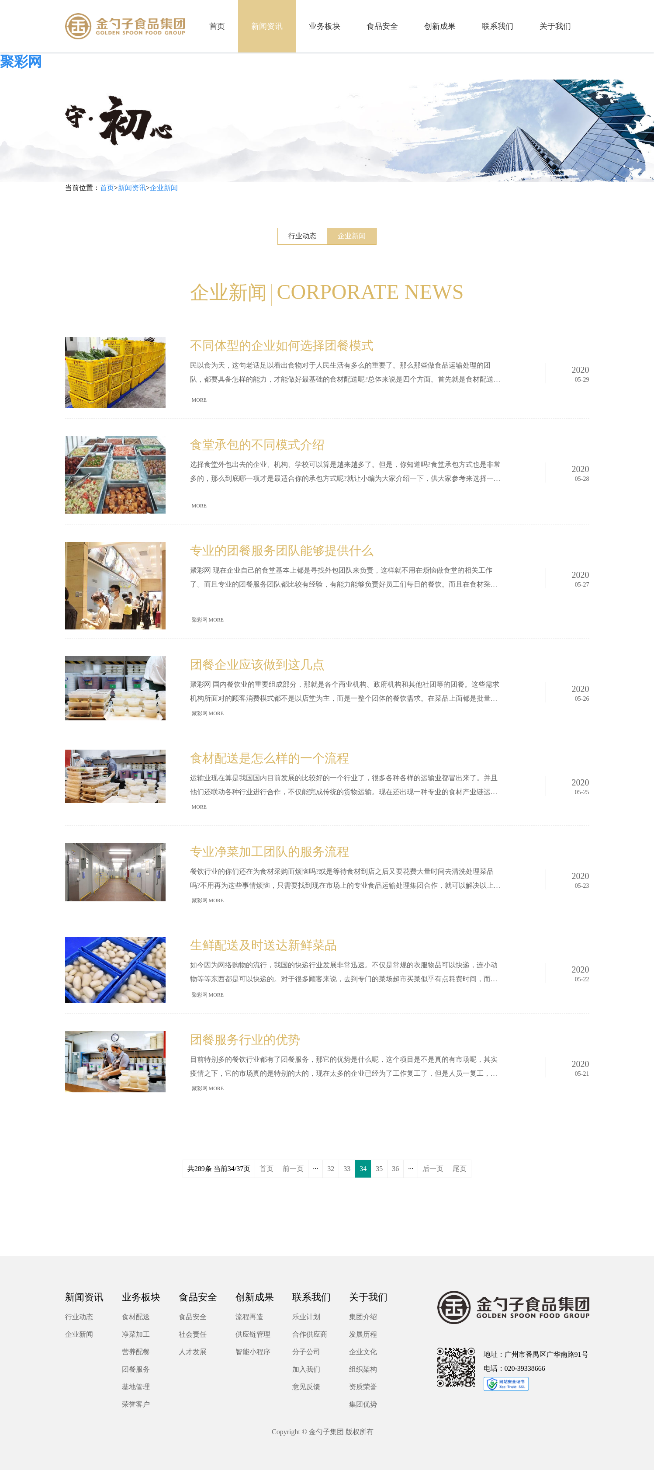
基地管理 (136, 1386)
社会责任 (193, 1334)
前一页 (293, 1168)
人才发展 (193, 1351)
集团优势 (363, 1404)
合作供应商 (309, 1334)
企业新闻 (164, 187)
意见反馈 (306, 1386)
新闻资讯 (132, 187)
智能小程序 (252, 1351)
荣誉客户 (136, 1404)
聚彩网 (21, 62)
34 (363, 1168)
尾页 (460, 1168)
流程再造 (249, 1317)
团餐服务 (136, 1369)
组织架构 (363, 1369)
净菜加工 (136, 1334)
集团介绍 (363, 1317)
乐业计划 (306, 1317)
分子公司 (306, 1351)
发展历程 (363, 1334)
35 (379, 1168)
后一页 (432, 1168)
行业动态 (302, 236)
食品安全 (193, 1317)
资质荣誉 (363, 1386)
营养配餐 (136, 1351)
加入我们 (306, 1369)
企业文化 (363, 1351)
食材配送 (136, 1317)
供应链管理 (252, 1334)
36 (395, 1168)
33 (346, 1168)
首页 (107, 187)
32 (330, 1168)
